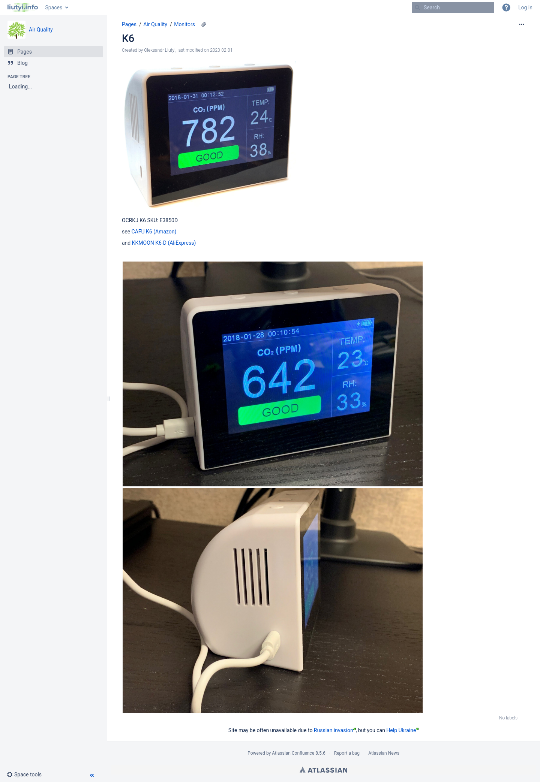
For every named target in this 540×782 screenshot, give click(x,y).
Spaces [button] (54, 7)
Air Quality (41, 30)
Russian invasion (335, 730)
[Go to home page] (23, 7)
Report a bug (347, 753)
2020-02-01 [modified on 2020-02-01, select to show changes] (221, 50)
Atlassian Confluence (293, 753)
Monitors (184, 24)
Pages (129, 24)
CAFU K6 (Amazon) (154, 232)
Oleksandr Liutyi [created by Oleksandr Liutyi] (160, 50)
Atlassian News (383, 753)
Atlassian (323, 770)
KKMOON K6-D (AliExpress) (164, 243)
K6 (128, 38)
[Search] (417, 7)
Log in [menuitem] (525, 7)
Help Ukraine (402, 730)
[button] (506, 7)
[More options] (521, 24)
